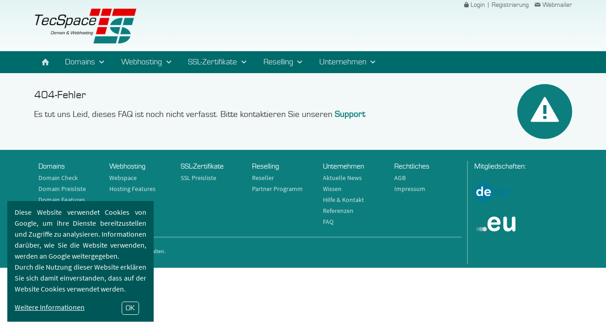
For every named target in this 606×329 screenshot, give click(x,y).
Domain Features (61, 200)
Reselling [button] (284, 62)
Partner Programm (277, 189)
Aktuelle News (342, 178)
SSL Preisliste (198, 178)
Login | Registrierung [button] (495, 5)
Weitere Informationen (50, 307)
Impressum (409, 189)
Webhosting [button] (147, 62)
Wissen (332, 189)
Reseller (263, 178)
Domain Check (58, 178)
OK (130, 308)
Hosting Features (132, 189)
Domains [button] (86, 62)
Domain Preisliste (62, 189)
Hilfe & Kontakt (343, 200)
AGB (400, 178)
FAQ (328, 222)
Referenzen (338, 211)
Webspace (123, 178)
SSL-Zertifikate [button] (218, 62)
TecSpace (85, 26)
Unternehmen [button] (349, 62)
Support (350, 114)
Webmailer (552, 5)
